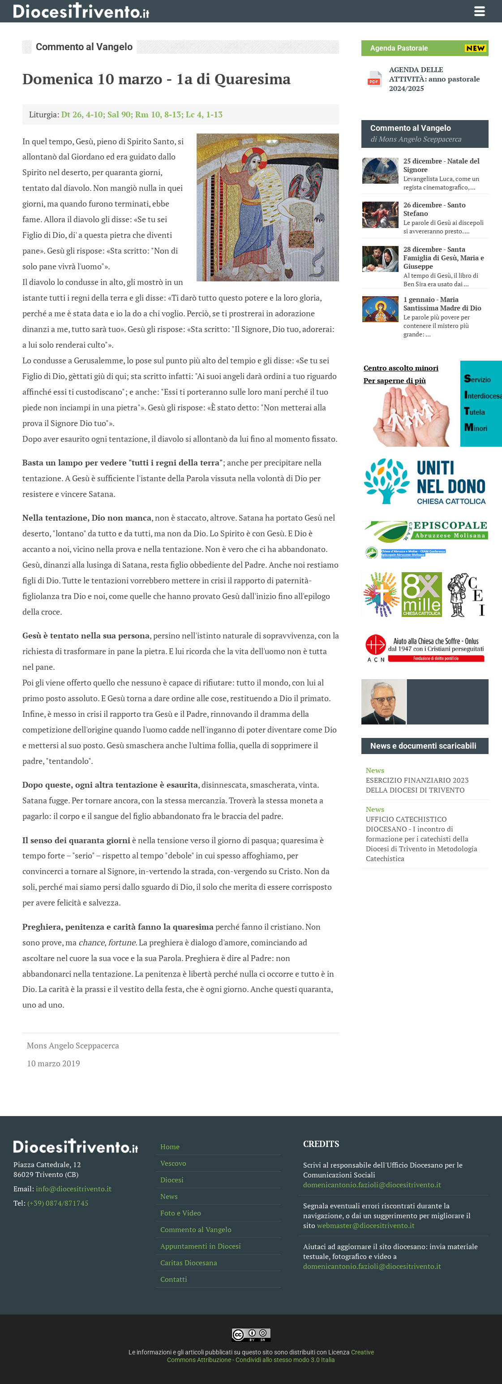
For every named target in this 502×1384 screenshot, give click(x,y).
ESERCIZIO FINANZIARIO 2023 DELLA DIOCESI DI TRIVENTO (425, 780)
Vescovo (173, 1163)
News (169, 1196)
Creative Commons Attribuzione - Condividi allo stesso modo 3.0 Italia (270, 1356)
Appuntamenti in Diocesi (200, 1246)
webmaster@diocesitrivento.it (366, 1225)
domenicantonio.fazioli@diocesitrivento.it (372, 1185)
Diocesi (172, 1180)
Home (170, 1146)
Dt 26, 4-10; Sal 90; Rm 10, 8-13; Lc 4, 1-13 (142, 114)
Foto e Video (180, 1213)
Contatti (173, 1279)
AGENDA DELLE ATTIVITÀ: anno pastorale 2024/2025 (434, 79)
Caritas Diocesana (188, 1263)
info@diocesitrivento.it (74, 1189)
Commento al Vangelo (196, 1229)
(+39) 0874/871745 (58, 1203)
